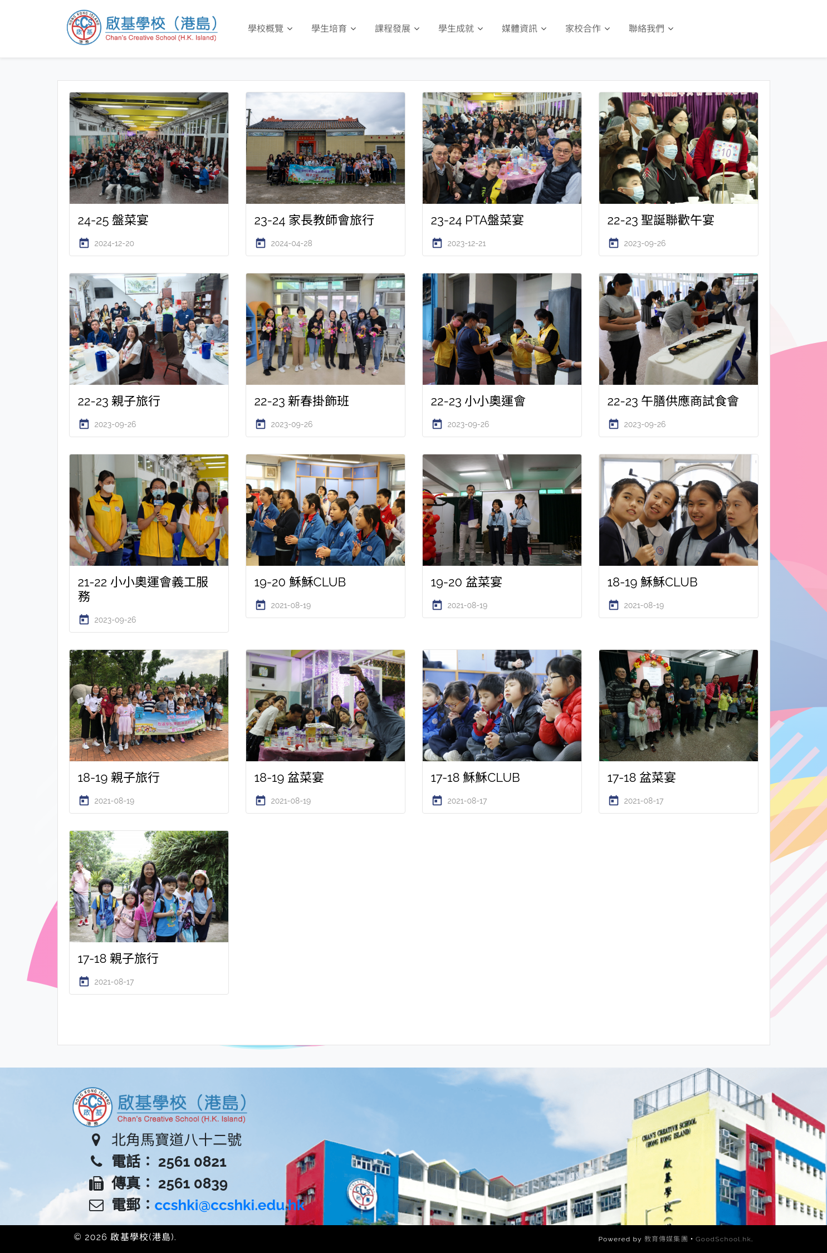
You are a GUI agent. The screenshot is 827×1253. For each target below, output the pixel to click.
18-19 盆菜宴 (290, 777)
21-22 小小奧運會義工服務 (143, 589)
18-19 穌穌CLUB (653, 582)
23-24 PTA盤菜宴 (478, 220)
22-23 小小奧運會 (478, 401)
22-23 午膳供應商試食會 (674, 401)
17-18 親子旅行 (118, 958)
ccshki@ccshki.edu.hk (230, 1205)
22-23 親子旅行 (119, 401)
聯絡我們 (651, 28)
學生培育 (333, 28)
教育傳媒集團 (666, 1239)
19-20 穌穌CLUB (300, 582)
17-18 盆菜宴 (642, 777)
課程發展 (397, 28)
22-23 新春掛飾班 (302, 401)
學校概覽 (270, 28)
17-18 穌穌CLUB (475, 777)
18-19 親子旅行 (119, 777)
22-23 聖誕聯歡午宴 (661, 220)
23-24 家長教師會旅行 (315, 220)
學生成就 (460, 28)
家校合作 (587, 28)
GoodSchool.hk (723, 1239)
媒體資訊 (524, 28)
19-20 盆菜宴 (466, 582)
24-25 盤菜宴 (113, 220)
